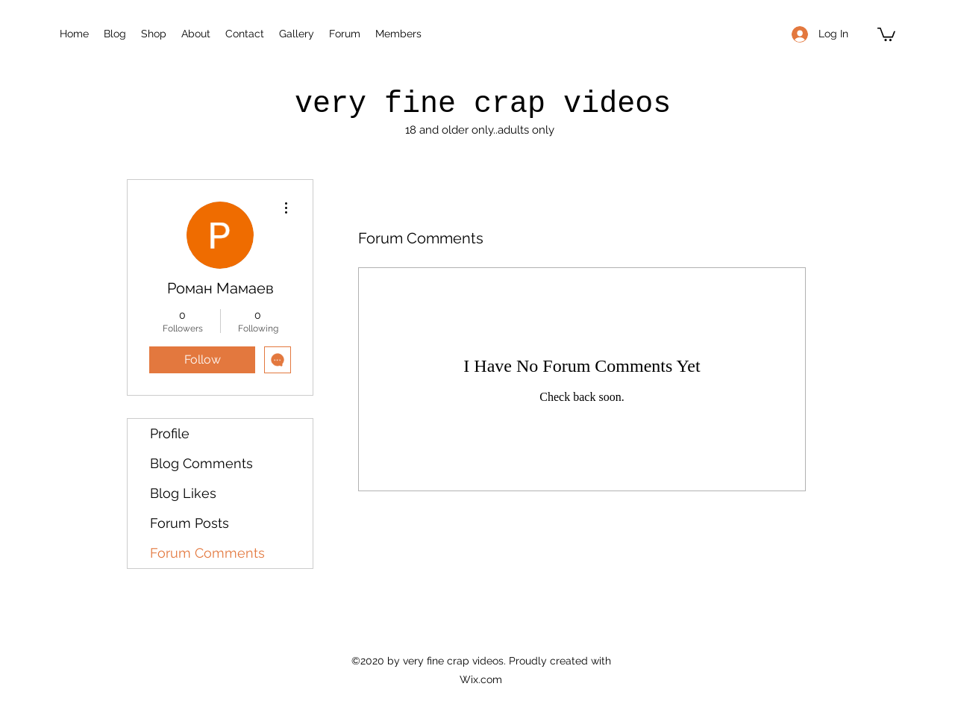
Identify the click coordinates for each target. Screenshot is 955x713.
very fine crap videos (483, 104)
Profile (170, 433)
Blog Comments (201, 463)
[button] (886, 33)
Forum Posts (189, 523)
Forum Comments (207, 553)
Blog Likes (183, 493)
